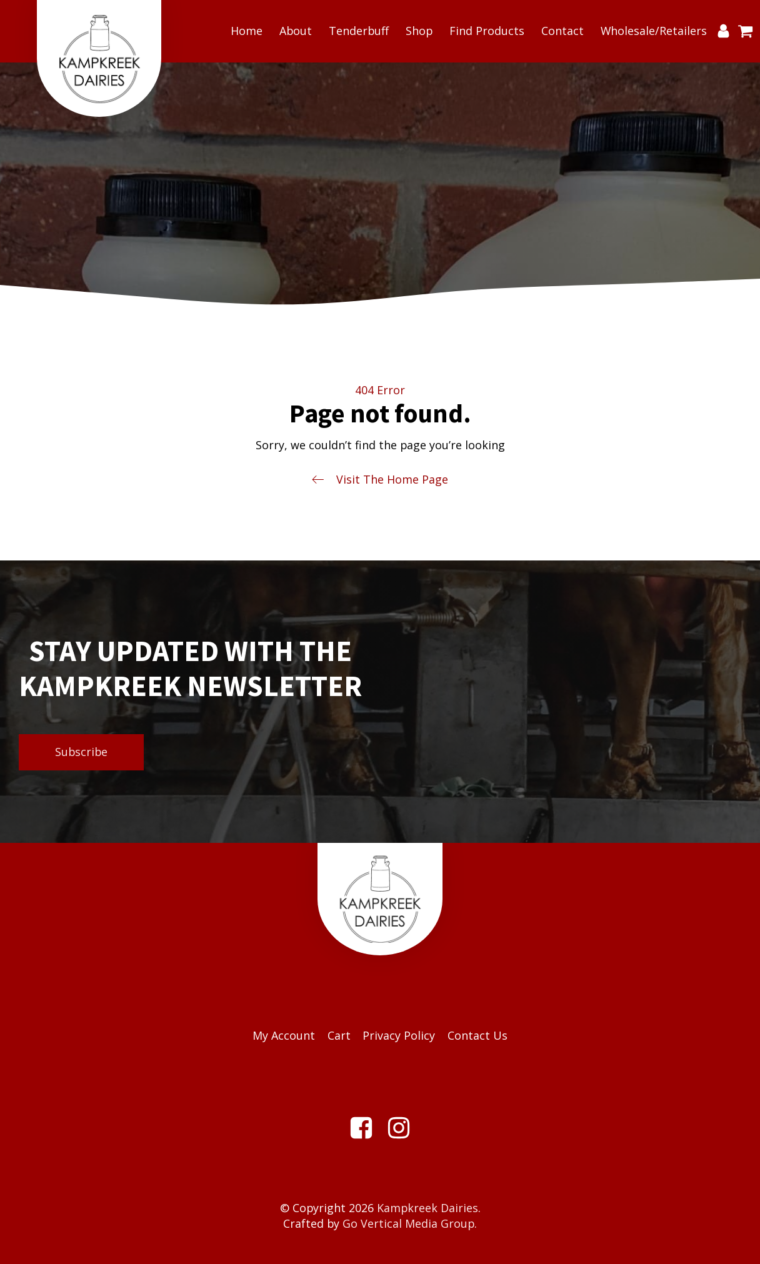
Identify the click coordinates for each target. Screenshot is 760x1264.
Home (246, 30)
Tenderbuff (359, 30)
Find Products (486, 30)
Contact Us (478, 1035)
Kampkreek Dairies (427, 1207)
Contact (562, 30)
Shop (419, 30)
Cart (339, 1035)
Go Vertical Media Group (408, 1223)
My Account (283, 1035)
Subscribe (81, 751)
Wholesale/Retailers (654, 30)
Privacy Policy (398, 1035)
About (295, 30)
